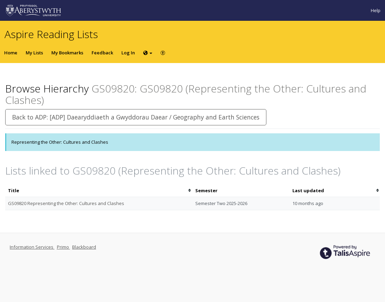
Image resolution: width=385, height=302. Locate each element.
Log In (128, 53)
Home (10, 53)
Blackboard (84, 247)
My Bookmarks (67, 53)
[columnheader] (98, 190)
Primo (63, 247)
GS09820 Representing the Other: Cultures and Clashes (66, 203)
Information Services (32, 247)
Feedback (102, 53)
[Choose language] (147, 52)
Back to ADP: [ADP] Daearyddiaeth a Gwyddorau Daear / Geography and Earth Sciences (135, 117)
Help (375, 10)
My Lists (34, 53)
